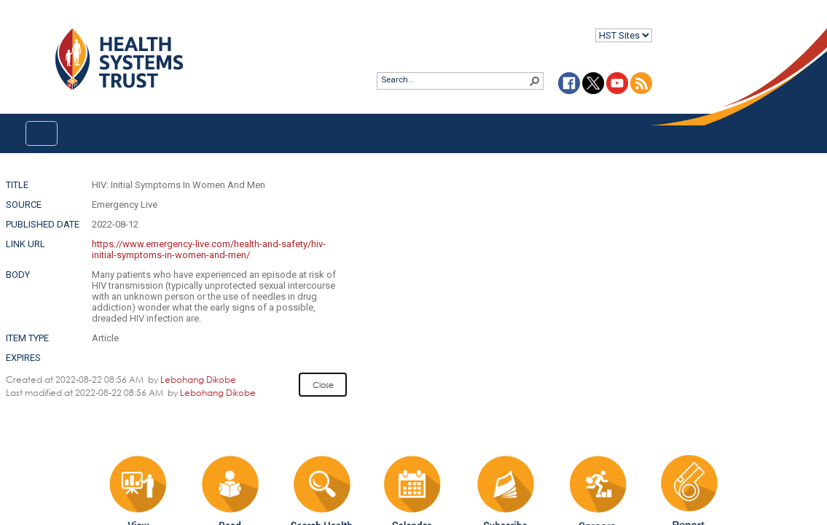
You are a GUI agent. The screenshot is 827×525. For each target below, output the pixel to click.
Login (12, 23)
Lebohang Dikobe (198, 379)
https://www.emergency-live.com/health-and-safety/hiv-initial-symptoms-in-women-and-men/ (209, 249)
